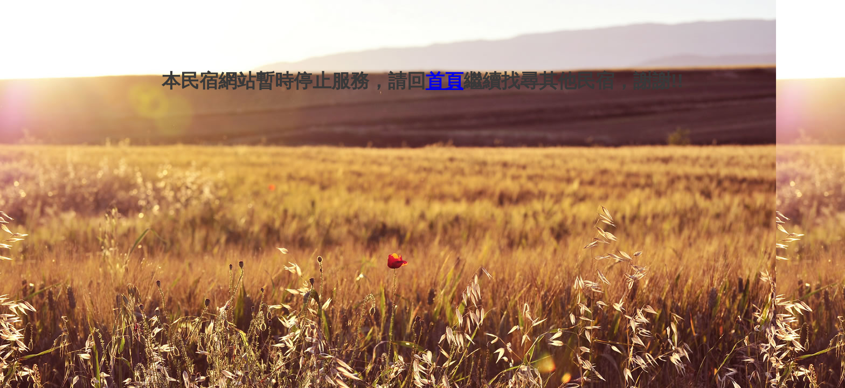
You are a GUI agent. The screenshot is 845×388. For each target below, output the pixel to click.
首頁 (444, 80)
